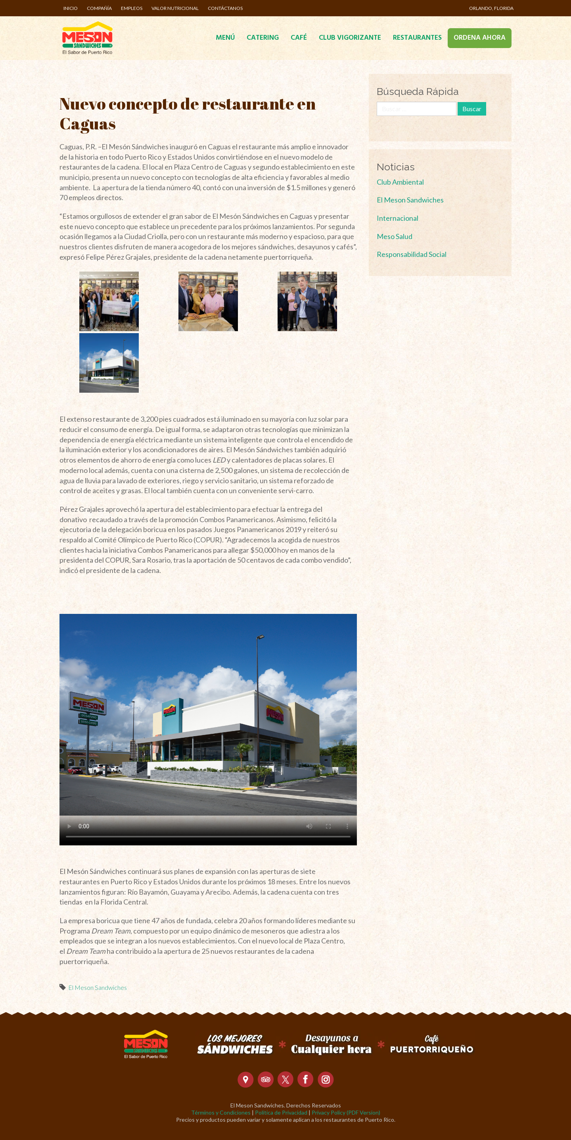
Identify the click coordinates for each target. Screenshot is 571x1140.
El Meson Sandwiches (97, 987)
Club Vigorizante (350, 38)
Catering (263, 38)
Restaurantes (417, 38)
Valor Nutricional (175, 8)
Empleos (131, 8)
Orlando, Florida (491, 8)
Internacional (397, 218)
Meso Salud (394, 236)
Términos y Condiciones (221, 1112)
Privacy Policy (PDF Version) (346, 1112)
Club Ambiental (400, 181)
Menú (225, 38)
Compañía (99, 8)
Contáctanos (225, 8)
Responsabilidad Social (411, 254)
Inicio (70, 8)
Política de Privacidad (281, 1112)
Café (299, 38)
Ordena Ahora (480, 38)
